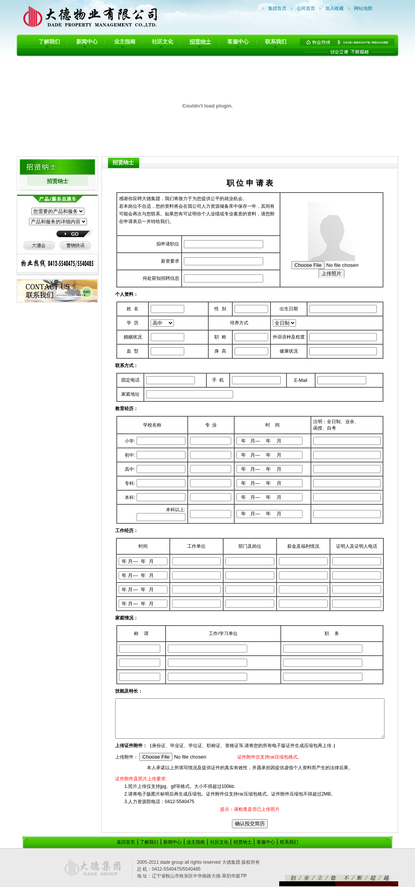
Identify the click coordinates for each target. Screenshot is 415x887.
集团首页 (277, 8)
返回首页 (126, 842)
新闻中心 (87, 41)
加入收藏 (334, 8)
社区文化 (162, 41)
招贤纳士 (200, 41)
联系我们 (275, 41)
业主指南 (124, 41)
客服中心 (238, 41)
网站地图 (363, 8)
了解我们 (49, 41)
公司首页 (306, 8)
